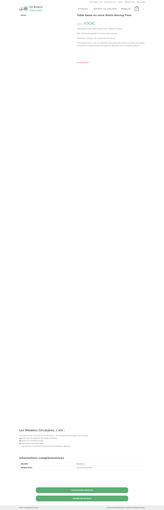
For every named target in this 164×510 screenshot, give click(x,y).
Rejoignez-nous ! (130, 2)
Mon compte (141, 2)
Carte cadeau (94, 2)
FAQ (100, 2)
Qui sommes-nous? (110, 2)
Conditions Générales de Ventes (135, 507)
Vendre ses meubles (82, 498)
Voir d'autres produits (82, 490)
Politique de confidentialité (115, 507)
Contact (120, 2)
